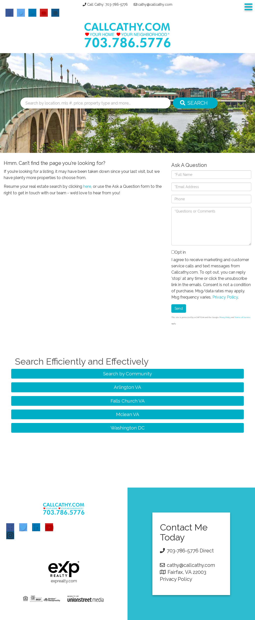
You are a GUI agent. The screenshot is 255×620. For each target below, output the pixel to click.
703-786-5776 (182, 551)
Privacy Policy (225, 297)
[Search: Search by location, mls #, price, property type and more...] (95, 103)
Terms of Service (243, 317)
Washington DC (128, 427)
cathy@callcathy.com (155, 4)
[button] (195, 103)
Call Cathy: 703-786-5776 (107, 4)
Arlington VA (127, 387)
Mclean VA (127, 414)
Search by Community (127, 373)
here (87, 186)
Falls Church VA (128, 401)
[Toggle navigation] (249, 7)
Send (179, 308)
